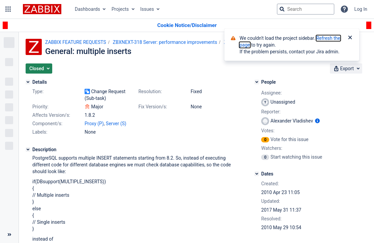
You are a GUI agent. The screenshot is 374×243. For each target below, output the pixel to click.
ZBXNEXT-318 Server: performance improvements (165, 42)
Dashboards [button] (87, 9)
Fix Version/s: (152, 106)
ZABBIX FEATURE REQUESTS (75, 42)
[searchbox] (305, 9)
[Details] (28, 82)
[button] (8, 9)
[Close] (350, 38)
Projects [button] (120, 9)
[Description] (28, 149)
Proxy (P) (94, 123)
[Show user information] (317, 121)
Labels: (39, 132)
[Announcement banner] (187, 25)
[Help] (344, 9)
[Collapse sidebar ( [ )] (9, 235)
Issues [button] (147, 9)
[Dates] (256, 173)
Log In (360, 9)
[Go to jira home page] (42, 9)
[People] (256, 82)
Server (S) (116, 123)
